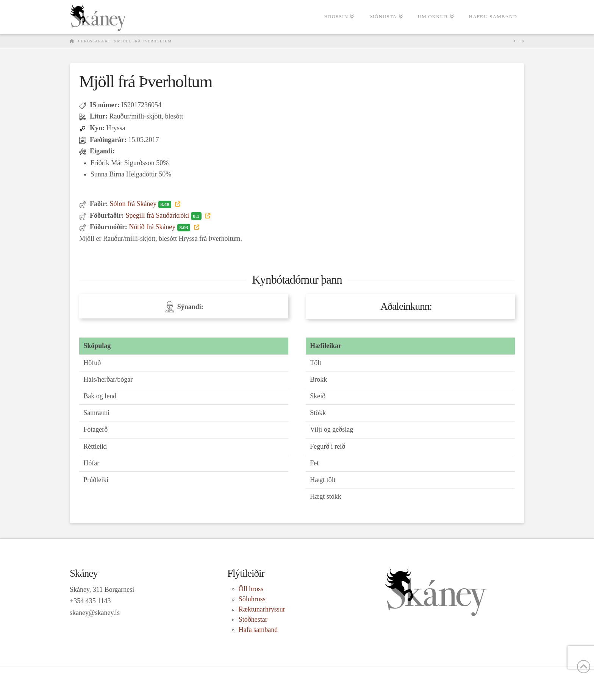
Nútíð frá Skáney (160, 227)
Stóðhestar (253, 619)
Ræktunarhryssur (262, 609)
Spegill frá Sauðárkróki (164, 215)
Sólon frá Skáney (141, 204)
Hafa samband (258, 629)
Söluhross (252, 599)
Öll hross (251, 589)
